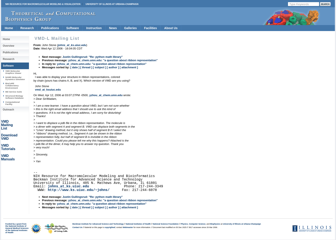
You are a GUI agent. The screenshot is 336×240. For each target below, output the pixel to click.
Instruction (94, 28)
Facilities (150, 28)
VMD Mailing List (7, 125)
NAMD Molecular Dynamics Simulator (15, 78)
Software (72, 28)
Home (9, 28)
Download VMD (9, 136)
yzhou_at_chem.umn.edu (106, 95)
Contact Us (77, 227)
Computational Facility (12, 103)
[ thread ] (86, 67)
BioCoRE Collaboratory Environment (12, 85)
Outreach (8, 109)
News (113, 28)
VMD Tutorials (8, 147)
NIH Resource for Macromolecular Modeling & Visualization (42, 4)
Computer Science (197, 224)
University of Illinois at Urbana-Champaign (112, 4)
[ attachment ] (129, 67)
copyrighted (109, 227)
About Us (170, 28)
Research (27, 28)
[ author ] (113, 67)
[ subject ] (99, 67)
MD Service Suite (13, 92)
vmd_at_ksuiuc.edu (48, 89)
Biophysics (215, 224)
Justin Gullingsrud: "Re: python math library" (92, 56)
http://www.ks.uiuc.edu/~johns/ (79, 190)
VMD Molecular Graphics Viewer (13, 72)
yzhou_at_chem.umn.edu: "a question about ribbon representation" (113, 60)
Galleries (130, 28)
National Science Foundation (166, 224)
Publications (50, 28)
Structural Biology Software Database (14, 97)
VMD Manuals (8, 157)
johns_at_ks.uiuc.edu (68, 186)
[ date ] (75, 67)
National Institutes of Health (138, 224)
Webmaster (128, 227)
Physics (184, 224)
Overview (8, 45)
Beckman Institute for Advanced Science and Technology (98, 224)
